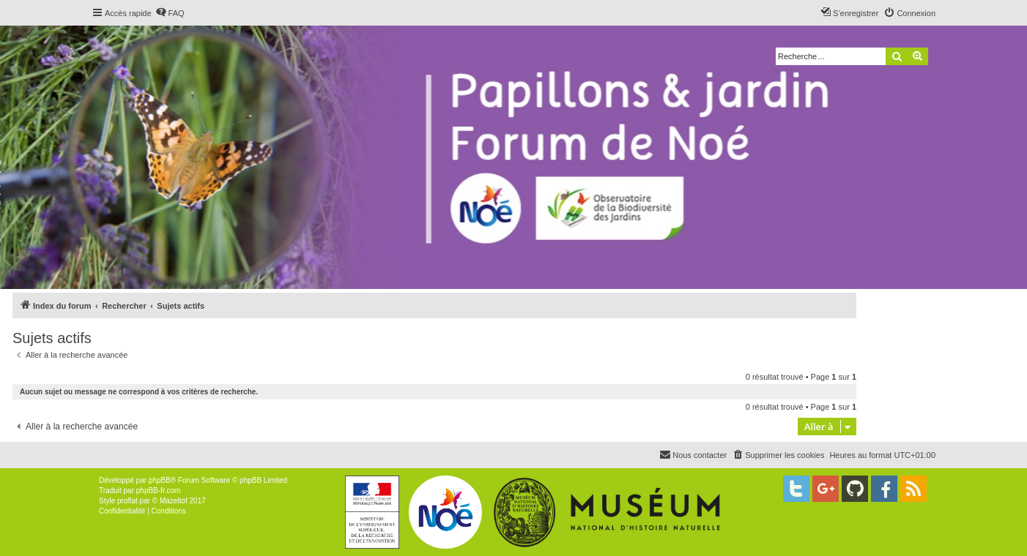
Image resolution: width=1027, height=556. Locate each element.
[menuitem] (170, 13)
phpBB (160, 480)
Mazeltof (174, 501)
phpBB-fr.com (158, 491)
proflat (127, 501)
